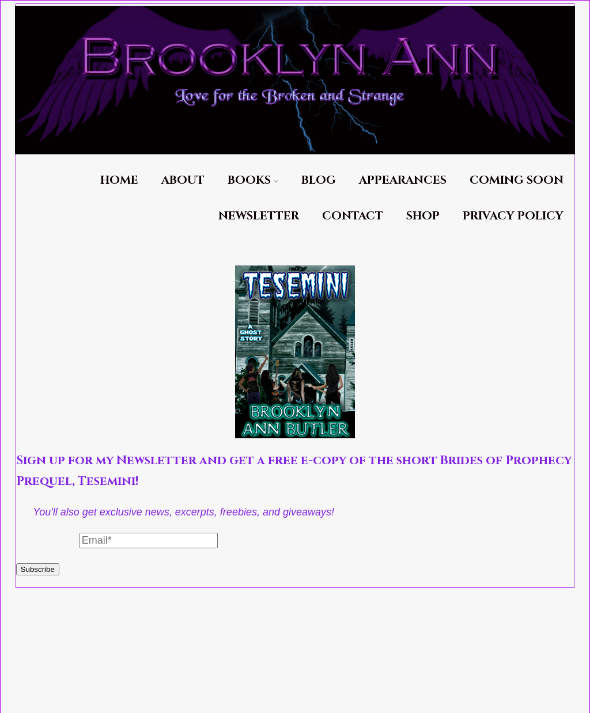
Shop (423, 215)
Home (119, 180)
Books (253, 180)
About (183, 180)
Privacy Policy (513, 215)
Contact (352, 215)
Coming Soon (516, 180)
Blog (318, 180)
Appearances (403, 180)
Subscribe (38, 569)
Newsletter (258, 215)
